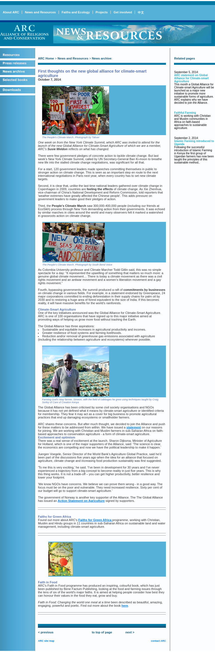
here (125, 605)
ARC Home (46, 58)
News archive (101, 58)
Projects (102, 12)
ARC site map (46, 640)
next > (129, 632)
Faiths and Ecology (76, 12)
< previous (45, 632)
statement (133, 427)
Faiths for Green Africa (95, 520)
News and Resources (40, 12)
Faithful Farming (185, 112)
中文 (141, 12)
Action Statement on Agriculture (81, 500)
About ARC (11, 12)
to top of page (102, 632)
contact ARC (158, 640)
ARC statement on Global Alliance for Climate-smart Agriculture (191, 78)
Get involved (122, 12)
